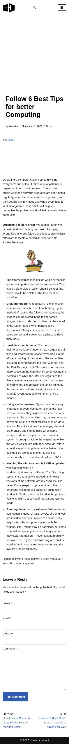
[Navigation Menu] (62, 7)
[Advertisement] (34, 58)
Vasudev (13, 126)
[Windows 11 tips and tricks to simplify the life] (9, 7)
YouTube (8, 139)
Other (49, 126)
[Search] (34, 7)
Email (7, 618)
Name (7, 603)
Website (8, 633)
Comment (10, 648)
